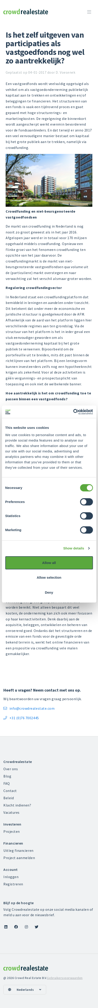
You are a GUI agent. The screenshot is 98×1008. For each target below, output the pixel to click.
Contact (10, 790)
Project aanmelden (19, 857)
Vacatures (11, 812)
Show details (73, 548)
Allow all (49, 563)
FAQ (6, 783)
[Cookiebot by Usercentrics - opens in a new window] (73, 412)
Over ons (10, 769)
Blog (7, 776)
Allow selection (49, 577)
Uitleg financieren (18, 850)
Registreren (13, 884)
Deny (49, 592)
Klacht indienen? (17, 805)
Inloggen (10, 876)
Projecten (11, 831)
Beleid (8, 798)
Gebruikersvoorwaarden (64, 978)
